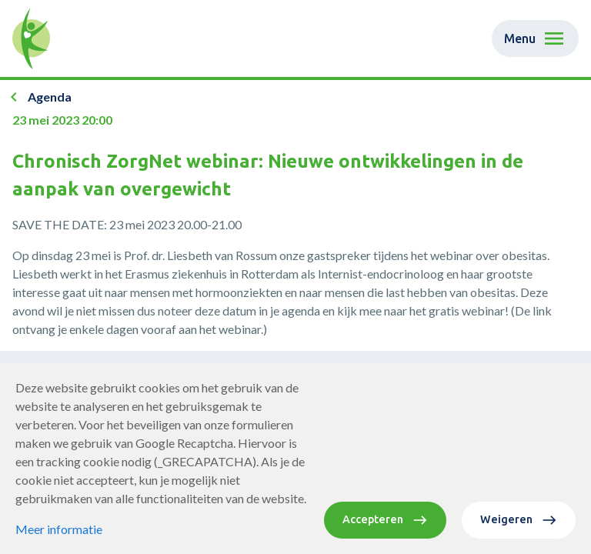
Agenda (50, 96)
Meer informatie (58, 529)
